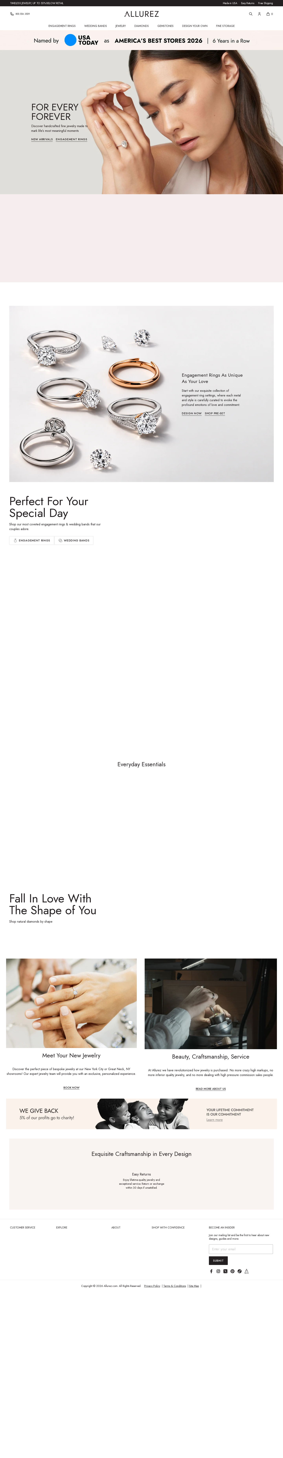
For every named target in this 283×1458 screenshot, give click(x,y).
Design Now (192, 413)
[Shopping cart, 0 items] (269, 14)
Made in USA (230, 3)
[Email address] (241, 1249)
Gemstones (165, 26)
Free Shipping (265, 3)
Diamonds (141, 26)
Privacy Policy (152, 1286)
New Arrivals (42, 139)
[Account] (259, 14)
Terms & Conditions (174, 1286)
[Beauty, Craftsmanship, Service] (211, 1025)
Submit (218, 1261)
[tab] (31, 540)
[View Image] (141, 1114)
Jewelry (121, 26)
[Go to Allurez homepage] (141, 14)
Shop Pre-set (215, 413)
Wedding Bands (95, 26)
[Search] (251, 14)
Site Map (194, 1286)
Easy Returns (247, 3)
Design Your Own (195, 26)
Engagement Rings (62, 26)
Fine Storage (225, 26)
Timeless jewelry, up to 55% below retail (36, 3)
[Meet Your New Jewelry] (71, 1024)
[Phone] (20, 14)
